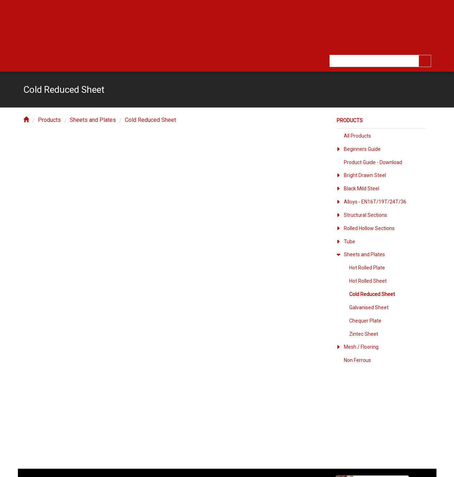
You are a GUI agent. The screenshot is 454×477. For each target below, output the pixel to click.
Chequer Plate (365, 321)
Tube (349, 241)
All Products (357, 136)
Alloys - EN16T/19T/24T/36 (375, 202)
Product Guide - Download (373, 162)
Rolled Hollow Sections (369, 228)
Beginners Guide (362, 149)
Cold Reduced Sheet (150, 119)
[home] (26, 119)
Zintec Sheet (363, 334)
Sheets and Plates (93, 119)
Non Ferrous (357, 360)
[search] (425, 61)
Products (49, 119)
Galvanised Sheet (369, 307)
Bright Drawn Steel (365, 175)
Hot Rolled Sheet (368, 281)
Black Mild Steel (361, 188)
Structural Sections (365, 215)
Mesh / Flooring (361, 347)
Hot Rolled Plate (367, 268)
